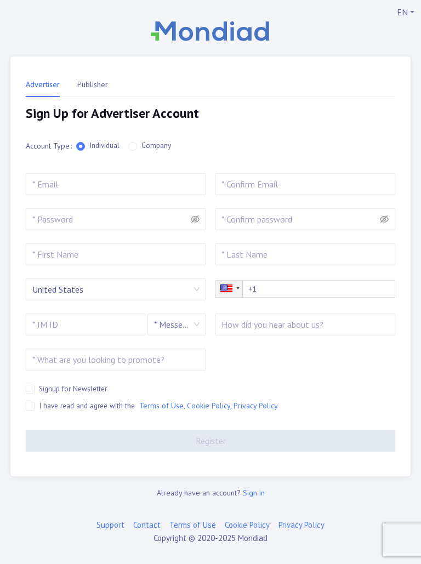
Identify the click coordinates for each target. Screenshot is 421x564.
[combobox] (172, 324)
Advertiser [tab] (43, 84)
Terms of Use (161, 406)
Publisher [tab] (92, 84)
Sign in (254, 493)
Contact (147, 525)
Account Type (48, 146)
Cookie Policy (208, 406)
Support (110, 525)
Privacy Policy (256, 406)
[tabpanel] (210, 114)
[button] (228, 289)
